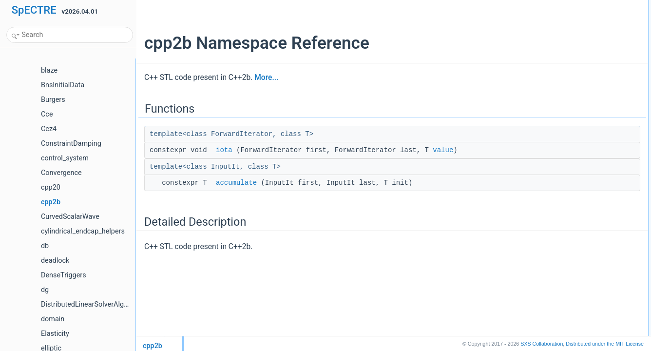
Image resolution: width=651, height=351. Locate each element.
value (443, 150)
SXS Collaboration (541, 344)
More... (266, 77)
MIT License (605, 344)
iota (224, 150)
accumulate (236, 183)
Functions (541, 5)
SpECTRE (34, 10)
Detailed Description (555, 37)
